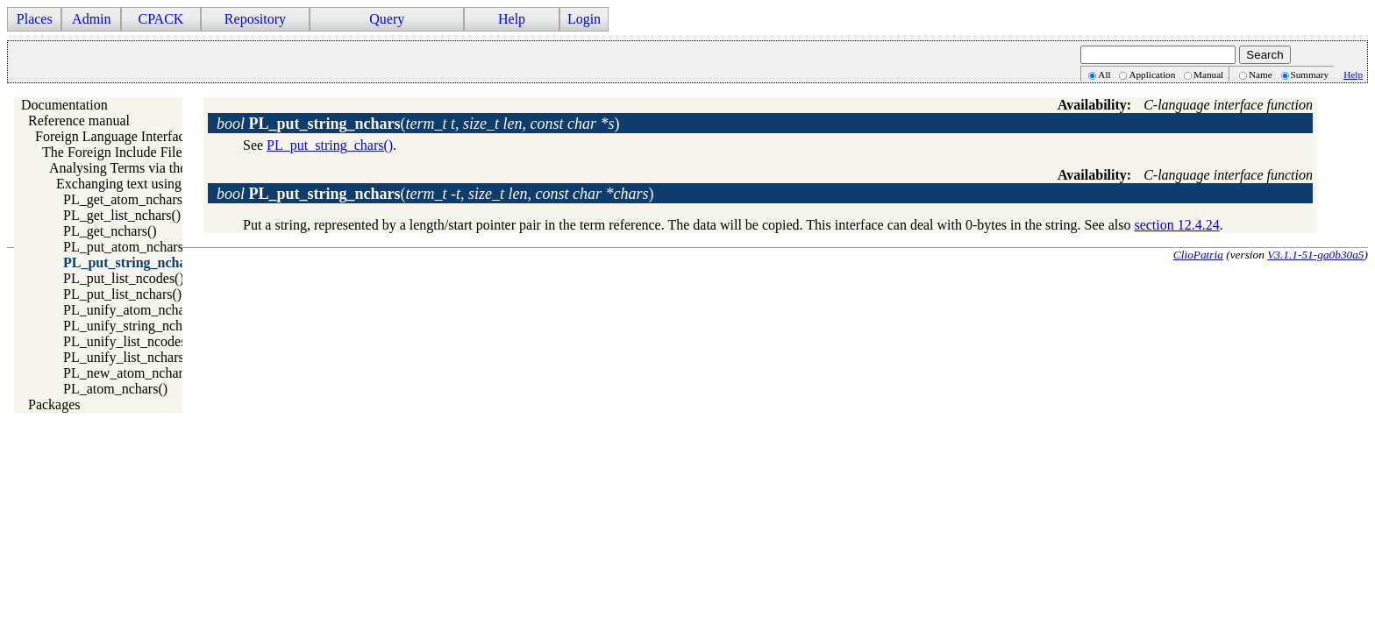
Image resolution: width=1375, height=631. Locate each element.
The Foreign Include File (112, 152)
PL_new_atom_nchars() (130, 372)
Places (35, 18)
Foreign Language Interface (113, 136)
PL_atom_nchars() (115, 388)
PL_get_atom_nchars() (127, 199)
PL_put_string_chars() (330, 145)
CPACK (160, 18)
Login (584, 18)
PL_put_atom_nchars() (128, 246)
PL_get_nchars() (110, 230)
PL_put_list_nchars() (122, 294)
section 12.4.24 (1176, 224)
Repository (255, 18)
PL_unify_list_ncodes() (129, 341)
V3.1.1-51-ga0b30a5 (1315, 254)
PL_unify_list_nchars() (128, 357)
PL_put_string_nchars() (135, 262)
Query (386, 18)
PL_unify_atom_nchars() (133, 309)
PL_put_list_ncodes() (123, 278)
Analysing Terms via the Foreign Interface (168, 167)
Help (511, 18)
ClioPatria (1198, 254)
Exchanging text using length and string (168, 183)
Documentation (64, 104)
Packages (54, 404)
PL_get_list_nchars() (122, 215)
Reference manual (79, 120)
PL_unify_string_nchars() (135, 325)
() (418, 123)
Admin (91, 18)
